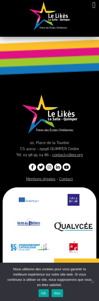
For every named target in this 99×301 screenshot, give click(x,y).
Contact (66, 179)
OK (43, 293)
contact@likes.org (67, 155)
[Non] (92, 281)
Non (57, 293)
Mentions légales (40, 179)
